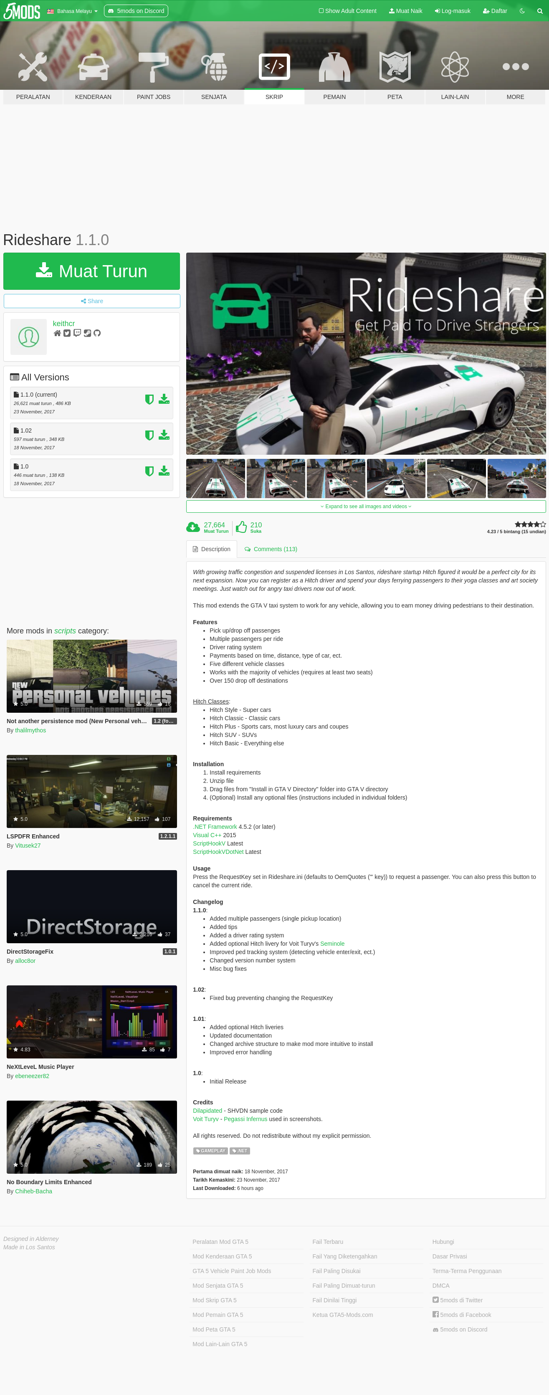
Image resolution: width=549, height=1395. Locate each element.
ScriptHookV (209, 843)
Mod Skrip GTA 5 (214, 1300)
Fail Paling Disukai (337, 1271)
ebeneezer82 (32, 1076)
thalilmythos (30, 730)
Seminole (332, 943)
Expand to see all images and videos (366, 506)
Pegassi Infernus (245, 1119)
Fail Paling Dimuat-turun (344, 1285)
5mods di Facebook (462, 1315)
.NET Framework (215, 826)
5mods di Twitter (458, 1300)
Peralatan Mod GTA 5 (220, 1241)
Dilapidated (207, 1110)
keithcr (64, 323)
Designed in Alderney (31, 1238)
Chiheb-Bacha (33, 1191)
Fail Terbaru (328, 1241)
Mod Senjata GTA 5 (217, 1285)
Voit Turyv (205, 1119)
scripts (65, 631)
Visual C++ (207, 835)
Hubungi (443, 1241)
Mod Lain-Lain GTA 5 (219, 1344)
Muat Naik (406, 11)
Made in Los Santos (29, 1247)
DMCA (441, 1285)
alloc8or (25, 960)
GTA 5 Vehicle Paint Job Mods (231, 1271)
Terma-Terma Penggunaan (467, 1271)
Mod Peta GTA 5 (213, 1329)
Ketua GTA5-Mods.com (343, 1314)
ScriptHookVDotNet (218, 851)
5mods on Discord (460, 1329)
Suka (255, 531)
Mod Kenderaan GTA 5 (222, 1256)
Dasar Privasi (450, 1256)
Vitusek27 (27, 845)
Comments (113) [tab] (271, 549)
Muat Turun (91, 271)
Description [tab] (211, 549)
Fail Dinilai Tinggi (335, 1300)
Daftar (495, 11)
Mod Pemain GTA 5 (217, 1314)
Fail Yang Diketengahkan (345, 1256)
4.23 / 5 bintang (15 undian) (516, 531)
